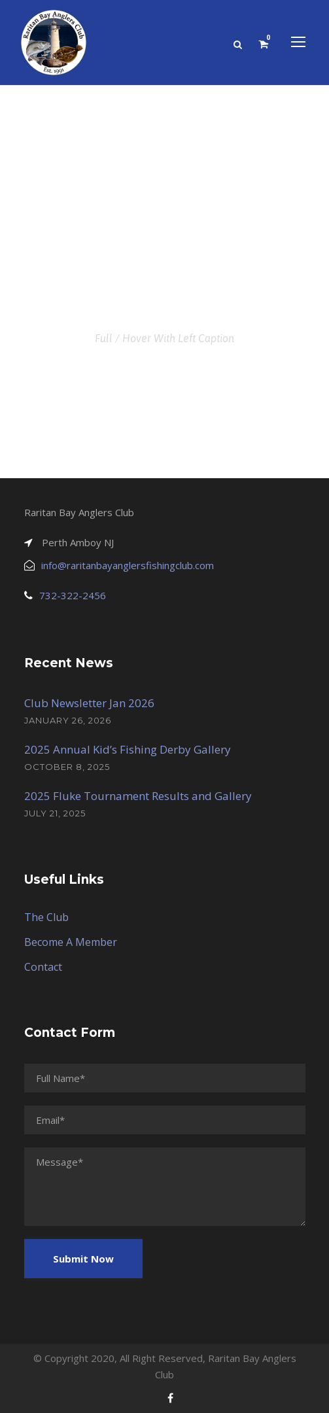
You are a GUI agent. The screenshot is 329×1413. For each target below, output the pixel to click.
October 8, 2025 (67, 766)
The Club (46, 917)
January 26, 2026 (67, 720)
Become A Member (70, 942)
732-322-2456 (72, 595)
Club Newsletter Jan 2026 (89, 702)
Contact (43, 967)
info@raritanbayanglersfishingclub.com (127, 565)
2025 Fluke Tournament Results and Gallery (138, 795)
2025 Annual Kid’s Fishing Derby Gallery (127, 749)
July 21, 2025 (55, 813)
